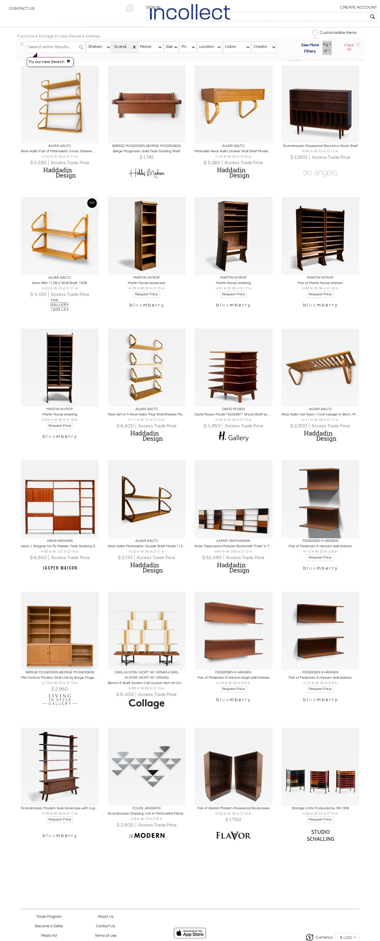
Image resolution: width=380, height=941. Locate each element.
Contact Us (22, 10)
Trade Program (49, 917)
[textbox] (332, 16)
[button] (283, 8)
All (234, 63)
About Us (105, 917)
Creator (260, 47)
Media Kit (49, 936)
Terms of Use (105, 936)
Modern (189, 63)
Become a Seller (49, 926)
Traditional (144, 63)
